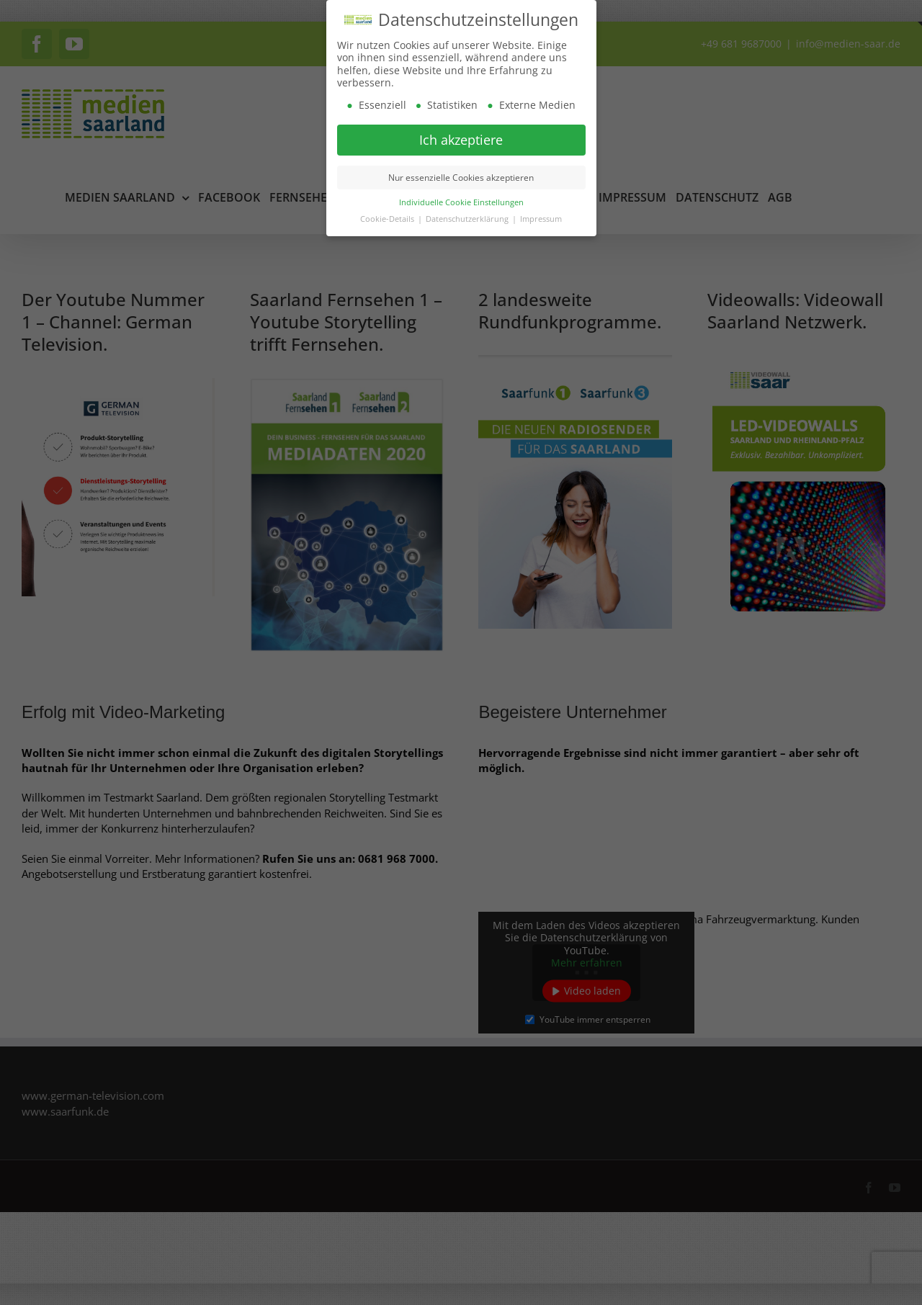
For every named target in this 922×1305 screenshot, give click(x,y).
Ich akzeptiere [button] (461, 139)
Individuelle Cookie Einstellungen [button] (461, 202)
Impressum (541, 219)
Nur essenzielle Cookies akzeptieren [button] (461, 177)
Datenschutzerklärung (468, 219)
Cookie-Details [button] (388, 219)
